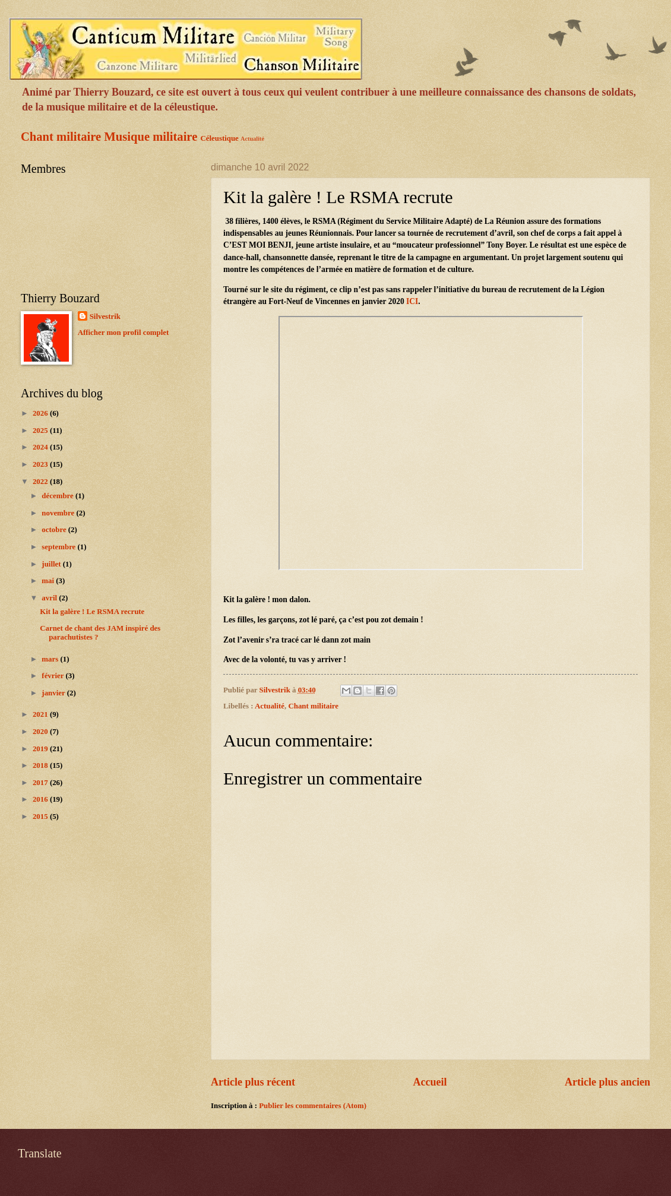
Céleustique (219, 138)
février (53, 676)
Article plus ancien (607, 1082)
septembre (59, 547)
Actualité (252, 138)
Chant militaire (61, 136)
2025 (41, 430)
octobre (55, 530)
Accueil (430, 1082)
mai (49, 581)
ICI (412, 301)
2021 (41, 714)
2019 (41, 749)
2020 (41, 731)
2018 (41, 765)
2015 (41, 816)
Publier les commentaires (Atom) (312, 1106)
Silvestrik (105, 316)
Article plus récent (253, 1082)
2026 (41, 413)
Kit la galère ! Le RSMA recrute (92, 612)
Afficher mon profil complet (123, 332)
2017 (41, 783)
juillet (52, 564)
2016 (41, 799)
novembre (59, 513)
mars (51, 659)
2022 (41, 481)
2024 (41, 447)
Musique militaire (150, 136)
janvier (54, 693)
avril (50, 598)
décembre (58, 496)
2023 (41, 464)
